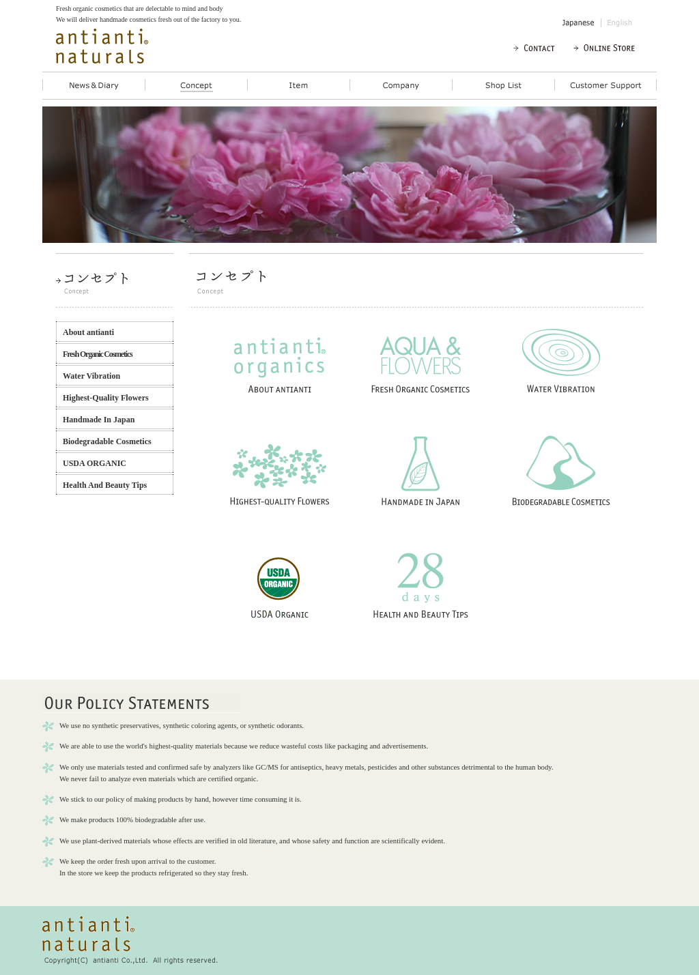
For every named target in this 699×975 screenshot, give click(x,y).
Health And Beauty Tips (105, 485)
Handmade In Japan (98, 419)
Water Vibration (91, 376)
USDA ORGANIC (94, 463)
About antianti (88, 332)
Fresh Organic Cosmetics (97, 354)
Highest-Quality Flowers (106, 398)
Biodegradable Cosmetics (107, 441)
